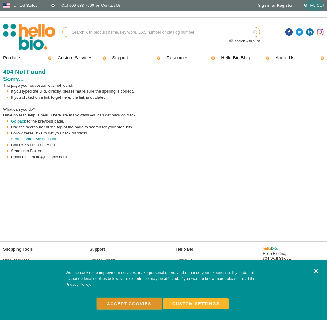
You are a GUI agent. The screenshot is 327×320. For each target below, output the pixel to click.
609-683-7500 (81, 5)
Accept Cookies (129, 303)
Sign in (264, 5)
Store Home (21, 139)
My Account (46, 139)
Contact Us (111, 5)
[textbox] (29, 5)
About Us (184, 260)
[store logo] (32, 37)
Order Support (102, 260)
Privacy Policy (78, 284)
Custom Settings (196, 303)
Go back (18, 121)
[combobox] (29, 5)
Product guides (16, 260)
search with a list (247, 40)
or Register (282, 5)
